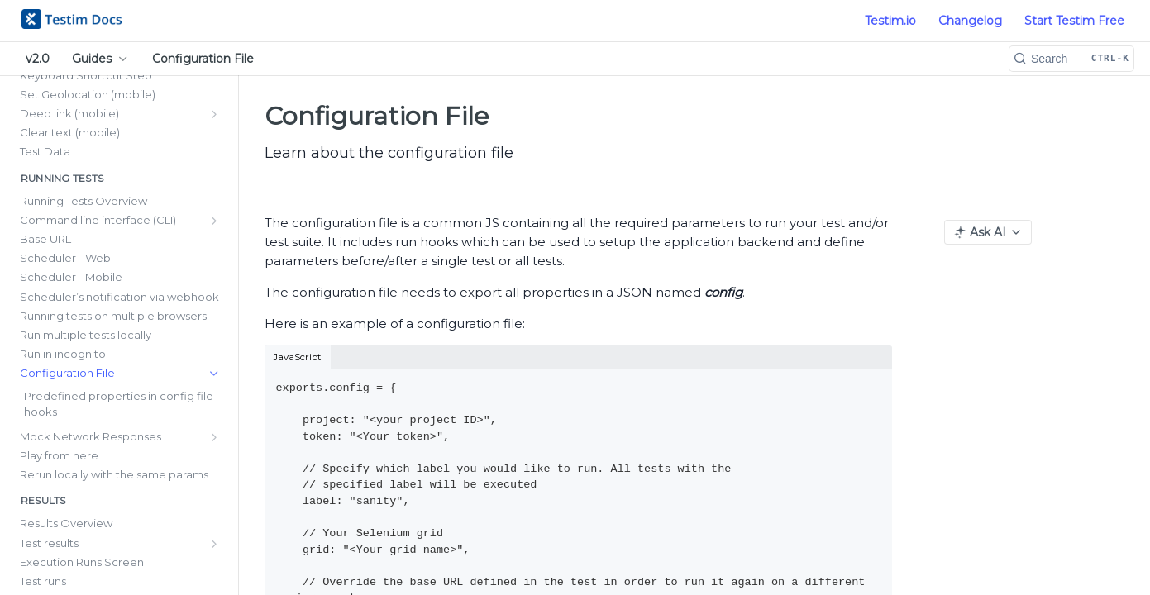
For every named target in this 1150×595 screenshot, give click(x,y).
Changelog (970, 20)
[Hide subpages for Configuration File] (214, 373)
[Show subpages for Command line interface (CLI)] (214, 220)
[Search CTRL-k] (1071, 58)
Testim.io (890, 20)
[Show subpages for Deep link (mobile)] (214, 114)
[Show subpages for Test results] (214, 543)
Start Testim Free (1074, 20)
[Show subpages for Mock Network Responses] (214, 437)
